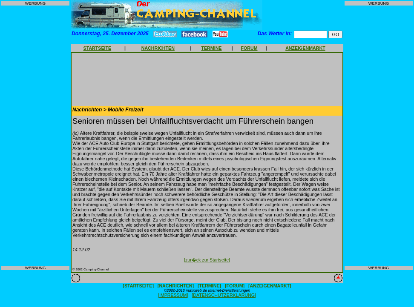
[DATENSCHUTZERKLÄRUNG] (224, 295)
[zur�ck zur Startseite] (207, 259)
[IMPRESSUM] (173, 295)
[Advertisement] (35, 135)
